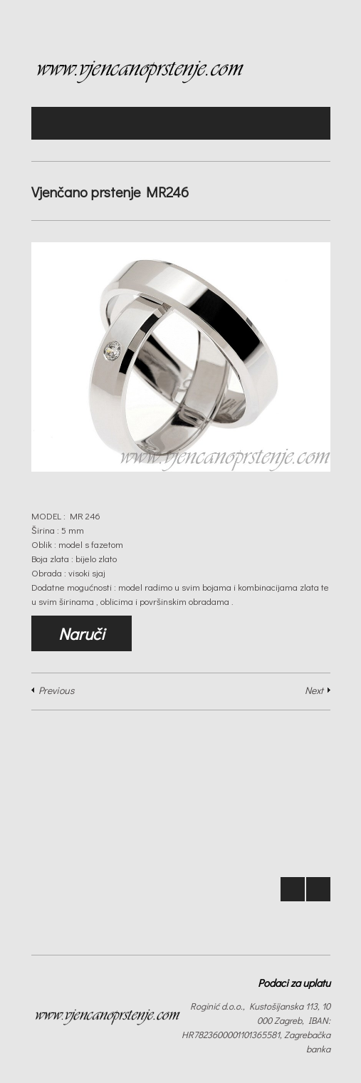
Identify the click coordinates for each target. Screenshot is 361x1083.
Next (314, 690)
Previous (56, 690)
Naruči (81, 633)
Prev (293, 889)
